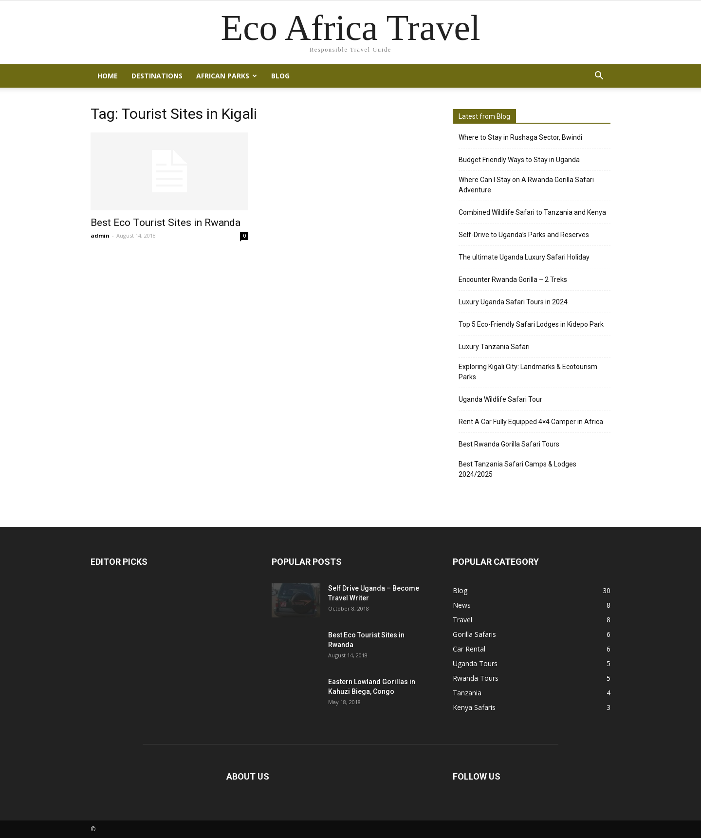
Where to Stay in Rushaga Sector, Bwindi (520, 137)
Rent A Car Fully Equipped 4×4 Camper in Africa (531, 422)
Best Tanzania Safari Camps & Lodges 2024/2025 (517, 469)
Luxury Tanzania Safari (494, 347)
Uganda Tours (475, 663)
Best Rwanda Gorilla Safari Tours (509, 444)
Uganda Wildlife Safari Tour (500, 399)
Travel (462, 619)
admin (100, 235)
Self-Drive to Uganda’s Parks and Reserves (524, 235)
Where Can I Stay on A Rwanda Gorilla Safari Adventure (526, 185)
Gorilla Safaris (474, 634)
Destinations (157, 75)
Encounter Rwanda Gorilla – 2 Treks (513, 279)
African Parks (226, 75)
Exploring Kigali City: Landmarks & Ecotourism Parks (528, 372)
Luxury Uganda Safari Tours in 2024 (513, 302)
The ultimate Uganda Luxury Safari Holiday (524, 257)
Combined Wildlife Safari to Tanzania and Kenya (532, 212)
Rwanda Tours (475, 678)
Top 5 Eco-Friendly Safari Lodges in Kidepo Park (531, 324)
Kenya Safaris (474, 707)
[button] (598, 76)
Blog (280, 75)
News (462, 605)
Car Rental (469, 648)
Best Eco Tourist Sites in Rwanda (165, 222)
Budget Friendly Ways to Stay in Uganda (519, 160)
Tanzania (467, 692)
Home (107, 75)
